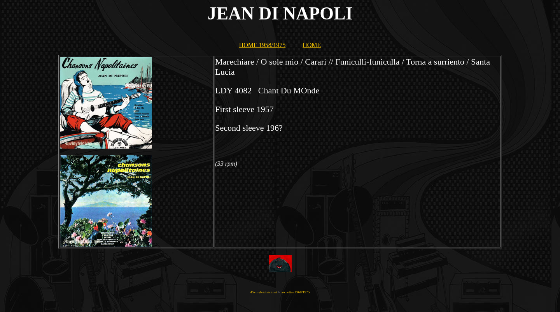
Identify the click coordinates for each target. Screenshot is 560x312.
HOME (312, 45)
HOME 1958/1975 (262, 45)
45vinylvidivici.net (263, 292)
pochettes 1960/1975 (295, 292)
